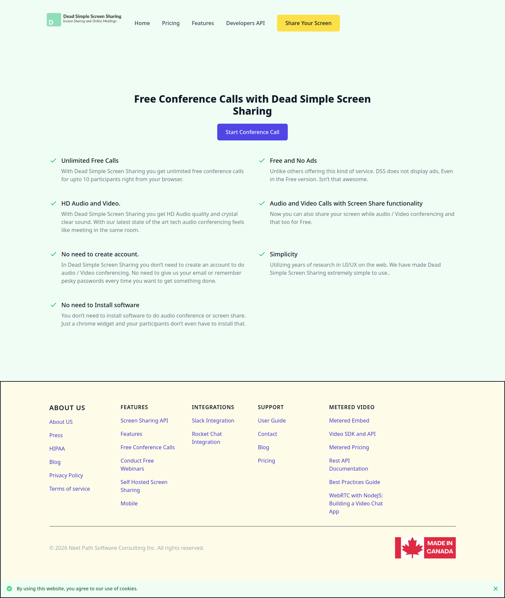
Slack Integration (213, 420)
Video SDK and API (352, 434)
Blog (55, 462)
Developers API (246, 23)
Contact (267, 434)
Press (56, 435)
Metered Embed (349, 420)
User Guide (272, 420)
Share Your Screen (308, 23)
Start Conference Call (252, 132)
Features (204, 23)
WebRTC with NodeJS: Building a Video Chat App (356, 503)
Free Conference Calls (148, 447)
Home (143, 23)
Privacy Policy (66, 475)
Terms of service (69, 488)
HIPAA (57, 448)
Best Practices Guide (354, 482)
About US (61, 422)
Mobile (129, 503)
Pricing (171, 23)
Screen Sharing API (144, 420)
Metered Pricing (349, 447)
